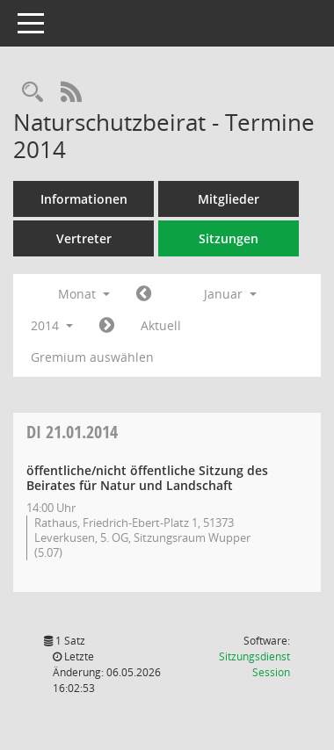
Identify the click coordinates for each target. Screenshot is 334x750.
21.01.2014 (72, 432)
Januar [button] (230, 293)
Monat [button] (84, 293)
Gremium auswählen (92, 357)
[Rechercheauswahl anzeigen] (32, 92)
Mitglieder (228, 199)
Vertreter (84, 238)
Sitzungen (228, 238)
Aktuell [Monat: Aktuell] (161, 325)
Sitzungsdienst (254, 664)
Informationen (83, 199)
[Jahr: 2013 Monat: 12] (143, 294)
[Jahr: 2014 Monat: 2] (106, 326)
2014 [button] (52, 325)
